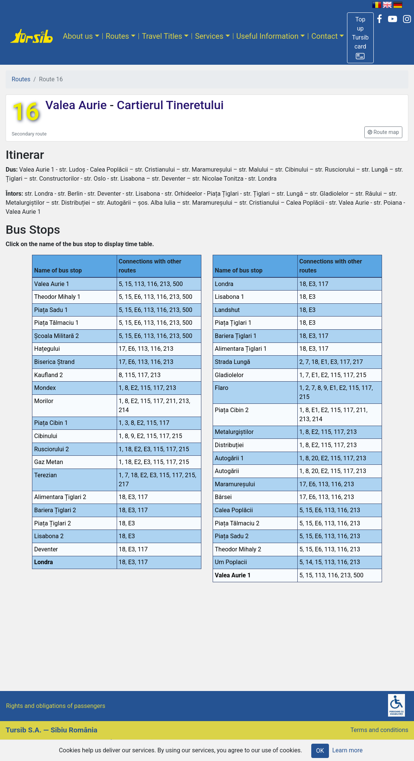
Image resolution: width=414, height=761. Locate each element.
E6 (137, 296)
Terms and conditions (379, 730)
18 (128, 449)
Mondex (45, 387)
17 (122, 348)
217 (124, 484)
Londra (43, 562)
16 (25, 112)
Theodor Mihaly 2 (238, 549)
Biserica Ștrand (54, 361)
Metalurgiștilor (234, 431)
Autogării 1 (229, 458)
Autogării (227, 471)
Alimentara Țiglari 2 (60, 497)
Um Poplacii (231, 562)
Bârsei (223, 497)
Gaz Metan (48, 462)
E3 (147, 449)
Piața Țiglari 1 (233, 322)
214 (124, 410)
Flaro (221, 387)
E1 (324, 361)
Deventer (46, 549)
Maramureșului (235, 484)
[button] (360, 37)
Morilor (43, 401)
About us (78, 36)
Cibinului (45, 436)
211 (171, 401)
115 (130, 375)
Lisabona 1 (229, 296)
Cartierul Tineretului (169, 105)
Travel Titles (162, 36)
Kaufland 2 (48, 375)
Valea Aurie (77, 105)
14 (308, 562)
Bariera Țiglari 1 (236, 335)
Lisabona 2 (49, 536)
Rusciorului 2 (51, 449)
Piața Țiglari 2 (52, 523)
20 (315, 458)
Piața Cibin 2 (232, 410)
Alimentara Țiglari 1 (241, 348)
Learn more (347, 750)
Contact (324, 36)
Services (209, 36)
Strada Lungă (232, 361)
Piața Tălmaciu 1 (56, 322)
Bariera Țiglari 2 (55, 510)
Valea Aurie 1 (52, 284)
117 (143, 375)
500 (178, 284)
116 (152, 284)
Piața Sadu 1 (51, 310)
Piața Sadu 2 (232, 536)
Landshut (227, 310)
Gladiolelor (229, 375)
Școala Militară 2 (56, 335)
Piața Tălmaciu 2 (237, 523)
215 (177, 436)
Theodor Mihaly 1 (57, 296)
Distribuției (229, 445)
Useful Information (267, 36)
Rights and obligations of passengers (55, 705)
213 (165, 284)
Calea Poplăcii (234, 510)
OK (320, 750)
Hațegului (47, 348)
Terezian (45, 475)
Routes (117, 36)
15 (128, 284)
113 (139, 284)
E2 (134, 387)
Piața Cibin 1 (51, 422)
